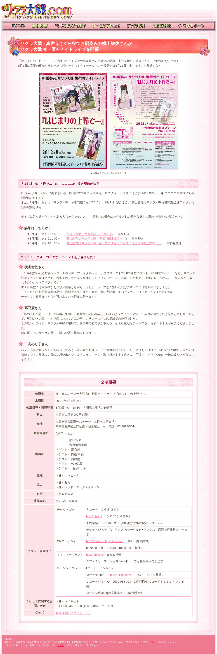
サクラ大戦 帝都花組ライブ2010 (89, 234)
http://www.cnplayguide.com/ (104, 541)
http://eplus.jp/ (95, 554)
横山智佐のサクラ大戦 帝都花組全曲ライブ (96, 238)
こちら (153, 642)
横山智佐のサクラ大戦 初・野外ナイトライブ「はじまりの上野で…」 (114, 243)
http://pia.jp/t (94, 516)
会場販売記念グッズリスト (73, 613)
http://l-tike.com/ (120, 574)
